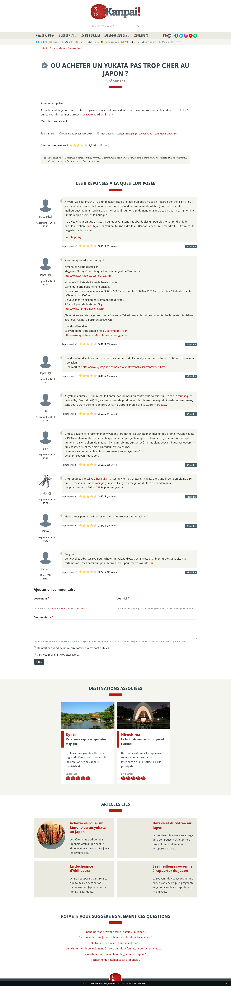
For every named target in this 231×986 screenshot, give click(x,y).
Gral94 (44, 493)
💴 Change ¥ (56, 42)
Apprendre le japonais (116, 35)
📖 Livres (176, 42)
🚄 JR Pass (93, 42)
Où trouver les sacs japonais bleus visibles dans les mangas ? (115, 937)
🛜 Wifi (124, 42)
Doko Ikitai (45, 216)
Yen (122, 291)
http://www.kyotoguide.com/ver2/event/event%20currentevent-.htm (123, 367)
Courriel (123, 598)
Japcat (43, 275)
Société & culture (90, 35)
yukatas (93, 110)
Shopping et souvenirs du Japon (142, 133)
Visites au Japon (75, 48)
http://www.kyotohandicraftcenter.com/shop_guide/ (96, 335)
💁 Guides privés (110, 42)
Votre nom (41, 598)
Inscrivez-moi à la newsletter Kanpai (58, 654)
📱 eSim (135, 42)
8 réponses (115, 81)
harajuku (101, 478)
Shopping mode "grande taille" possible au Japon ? (115, 932)
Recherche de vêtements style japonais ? (115, 959)
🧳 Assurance (149, 42)
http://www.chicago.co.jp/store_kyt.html (88, 275)
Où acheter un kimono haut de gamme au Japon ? (115, 954)
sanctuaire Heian (117, 330)
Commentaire (43, 617)
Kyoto (89, 114)
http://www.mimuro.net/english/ (84, 308)
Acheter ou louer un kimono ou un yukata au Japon (88, 827)
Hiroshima (103, 114)
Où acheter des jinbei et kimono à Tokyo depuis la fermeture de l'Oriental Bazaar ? (115, 948)
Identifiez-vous (59, 608)
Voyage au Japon (45, 35)
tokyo (90, 478)
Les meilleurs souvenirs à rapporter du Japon (173, 868)
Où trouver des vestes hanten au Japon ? (115, 943)
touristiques (185, 396)
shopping (75, 237)
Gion (88, 226)
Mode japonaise (168, 133)
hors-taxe (160, 404)
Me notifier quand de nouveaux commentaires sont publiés (73, 648)
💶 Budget (41, 42)
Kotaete (44, 48)
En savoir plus (143, 983)
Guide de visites (67, 35)
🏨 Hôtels (80, 42)
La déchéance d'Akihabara (81, 868)
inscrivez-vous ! (79, 608)
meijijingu (101, 483)
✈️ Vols (69, 42)
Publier (39, 662)
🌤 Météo (164, 42)
